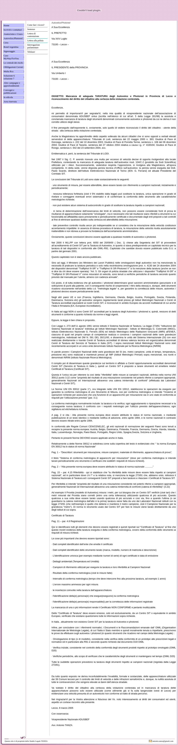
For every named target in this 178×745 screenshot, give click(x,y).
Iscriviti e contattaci (13, 29)
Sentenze (31, 29)
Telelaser (31, 52)
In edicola (8, 97)
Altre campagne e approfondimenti (12, 84)
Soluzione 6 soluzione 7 (9, 77)
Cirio (6, 42)
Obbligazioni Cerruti (13, 67)
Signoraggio (9, 51)
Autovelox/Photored (13, 38)
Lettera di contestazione (33, 35)
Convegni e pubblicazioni (10, 91)
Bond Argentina (11, 47)
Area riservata (10, 101)
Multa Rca (8, 71)
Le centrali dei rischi (13, 62)
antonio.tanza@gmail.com (163, 741)
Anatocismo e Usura (13, 34)
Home (6, 25)
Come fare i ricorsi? (35, 25)
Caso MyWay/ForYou (11, 57)
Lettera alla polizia (35, 40)
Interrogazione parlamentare (33, 46)
